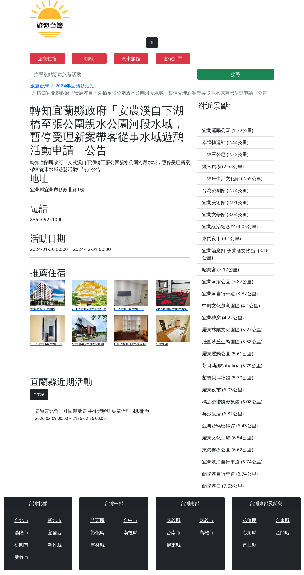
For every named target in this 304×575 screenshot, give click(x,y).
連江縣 (249, 545)
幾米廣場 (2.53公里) (223, 166)
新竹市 (21, 557)
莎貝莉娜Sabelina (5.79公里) (232, 365)
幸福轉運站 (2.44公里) (225, 142)
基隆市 (21, 532)
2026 (39, 394)
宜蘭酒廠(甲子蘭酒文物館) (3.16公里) (235, 254)
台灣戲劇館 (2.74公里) (225, 190)
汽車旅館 (131, 58)
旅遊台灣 (39, 86)
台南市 (174, 532)
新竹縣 (55, 545)
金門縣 (283, 532)
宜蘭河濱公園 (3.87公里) (227, 281)
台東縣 (283, 520)
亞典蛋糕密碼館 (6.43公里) (230, 426)
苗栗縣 (97, 520)
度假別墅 (172, 58)
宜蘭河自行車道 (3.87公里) (230, 293)
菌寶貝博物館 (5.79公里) (227, 377)
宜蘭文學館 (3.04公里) (225, 214)
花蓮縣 (249, 520)
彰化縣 (97, 532)
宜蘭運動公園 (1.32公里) (227, 130)
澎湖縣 (249, 532)
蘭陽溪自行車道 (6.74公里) (230, 474)
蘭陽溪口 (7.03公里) (223, 486)
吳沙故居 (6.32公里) (223, 413)
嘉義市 (206, 520)
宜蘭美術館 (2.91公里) (225, 202)
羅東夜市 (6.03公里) (223, 389)
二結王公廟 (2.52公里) (225, 154)
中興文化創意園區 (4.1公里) (231, 305)
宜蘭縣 (55, 532)
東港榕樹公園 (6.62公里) (227, 450)
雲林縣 (97, 545)
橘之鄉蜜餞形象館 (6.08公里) (232, 401)
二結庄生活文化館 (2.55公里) (232, 178)
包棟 (89, 58)
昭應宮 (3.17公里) (220, 269)
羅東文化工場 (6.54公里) (227, 438)
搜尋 (235, 74)
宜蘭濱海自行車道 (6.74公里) (232, 462)
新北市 (55, 520)
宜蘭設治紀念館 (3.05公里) (230, 226)
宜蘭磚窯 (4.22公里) (223, 317)
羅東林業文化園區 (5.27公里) (232, 329)
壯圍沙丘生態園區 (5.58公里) (232, 341)
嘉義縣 (174, 520)
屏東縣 (174, 545)
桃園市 (21, 545)
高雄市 (206, 532)
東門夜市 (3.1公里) (221, 238)
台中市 (130, 520)
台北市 (21, 520)
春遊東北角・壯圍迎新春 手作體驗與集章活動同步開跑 (110, 415)
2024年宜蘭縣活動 (74, 86)
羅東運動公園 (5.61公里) (227, 353)
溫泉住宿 (47, 58)
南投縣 (130, 532)
